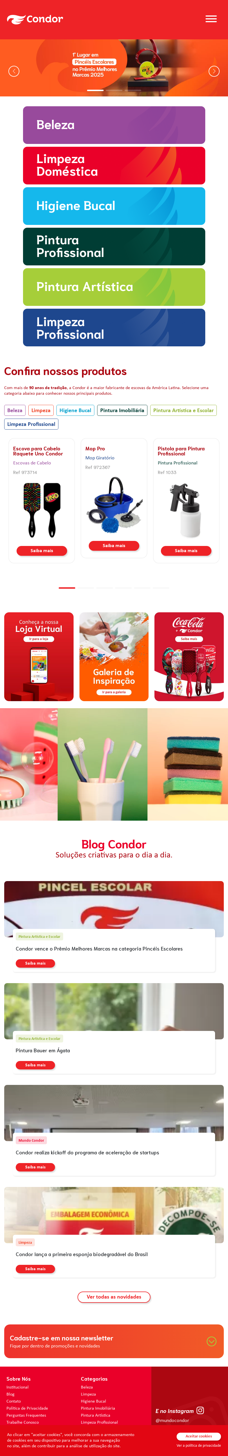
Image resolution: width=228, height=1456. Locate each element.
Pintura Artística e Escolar (183, 411)
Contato (13, 1401)
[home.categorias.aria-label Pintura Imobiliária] (114, 246)
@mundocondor (172, 1420)
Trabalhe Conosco (22, 1422)
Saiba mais (42, 551)
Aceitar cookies (199, 1436)
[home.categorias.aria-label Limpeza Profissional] (114, 327)
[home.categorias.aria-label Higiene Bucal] (114, 206)
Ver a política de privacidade (199, 1446)
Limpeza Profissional (31, 424)
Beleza (14, 411)
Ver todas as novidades (114, 1297)
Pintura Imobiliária (122, 411)
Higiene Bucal (75, 411)
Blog (10, 1394)
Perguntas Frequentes (26, 1415)
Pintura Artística (95, 1415)
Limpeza (41, 411)
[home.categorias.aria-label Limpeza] (114, 165)
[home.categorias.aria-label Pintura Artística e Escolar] (114, 287)
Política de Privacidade (27, 1408)
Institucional (17, 1387)
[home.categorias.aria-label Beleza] (114, 125)
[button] (95, 90)
